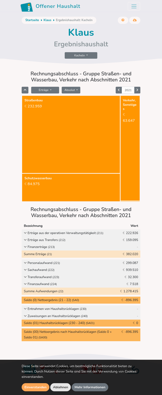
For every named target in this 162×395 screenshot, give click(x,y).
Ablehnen (60, 387)
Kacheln (79, 55)
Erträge (44, 90)
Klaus (47, 20)
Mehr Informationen (89, 387)
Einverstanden (35, 387)
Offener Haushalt (50, 7)
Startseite (32, 20)
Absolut (70, 90)
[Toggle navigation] (134, 6)
